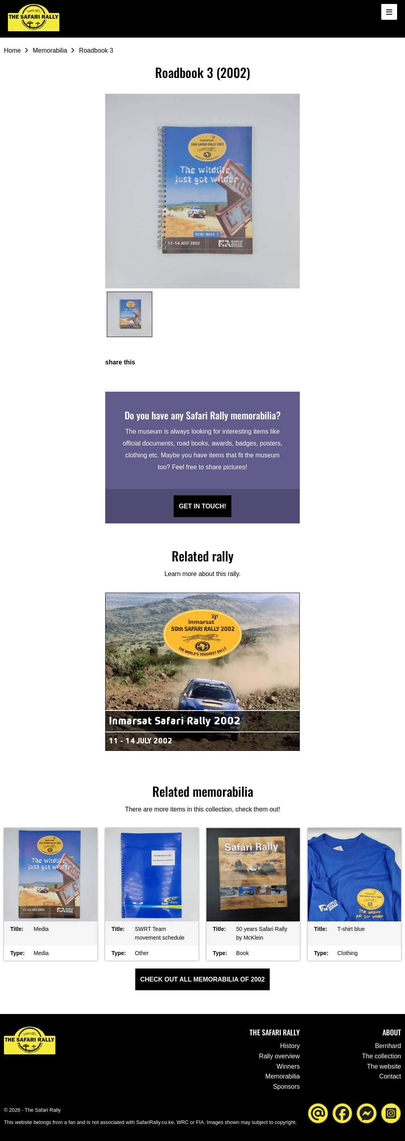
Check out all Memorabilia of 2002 (202, 979)
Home (12, 50)
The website (384, 1066)
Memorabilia (50, 50)
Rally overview (279, 1056)
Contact (390, 1076)
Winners (288, 1066)
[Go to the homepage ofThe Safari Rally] (33, 17)
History (290, 1045)
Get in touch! (202, 506)
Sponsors (286, 1086)
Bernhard (388, 1045)
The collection (381, 1056)
